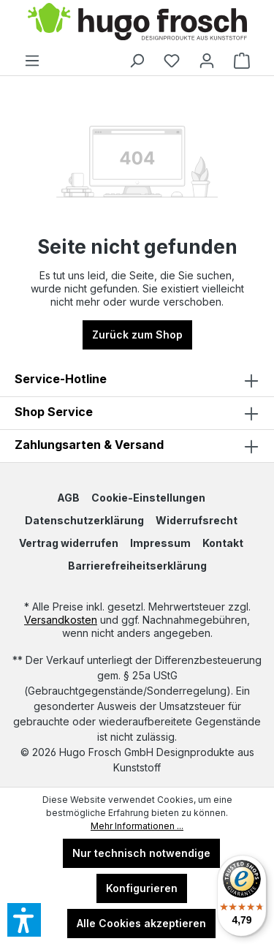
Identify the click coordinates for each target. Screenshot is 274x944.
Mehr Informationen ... (137, 825)
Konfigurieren (142, 888)
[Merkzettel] (171, 60)
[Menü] (32, 60)
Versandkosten (60, 619)
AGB (68, 497)
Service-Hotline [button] (137, 380)
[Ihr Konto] (206, 60)
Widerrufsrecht (196, 520)
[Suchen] (136, 60)
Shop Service (54, 411)
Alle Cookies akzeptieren (141, 923)
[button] (137, 413)
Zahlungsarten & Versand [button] (137, 446)
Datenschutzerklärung (84, 520)
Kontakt (222, 543)
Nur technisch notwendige (141, 853)
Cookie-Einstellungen (148, 497)
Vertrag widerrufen (68, 543)
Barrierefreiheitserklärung (137, 565)
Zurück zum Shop (137, 334)
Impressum (160, 543)
